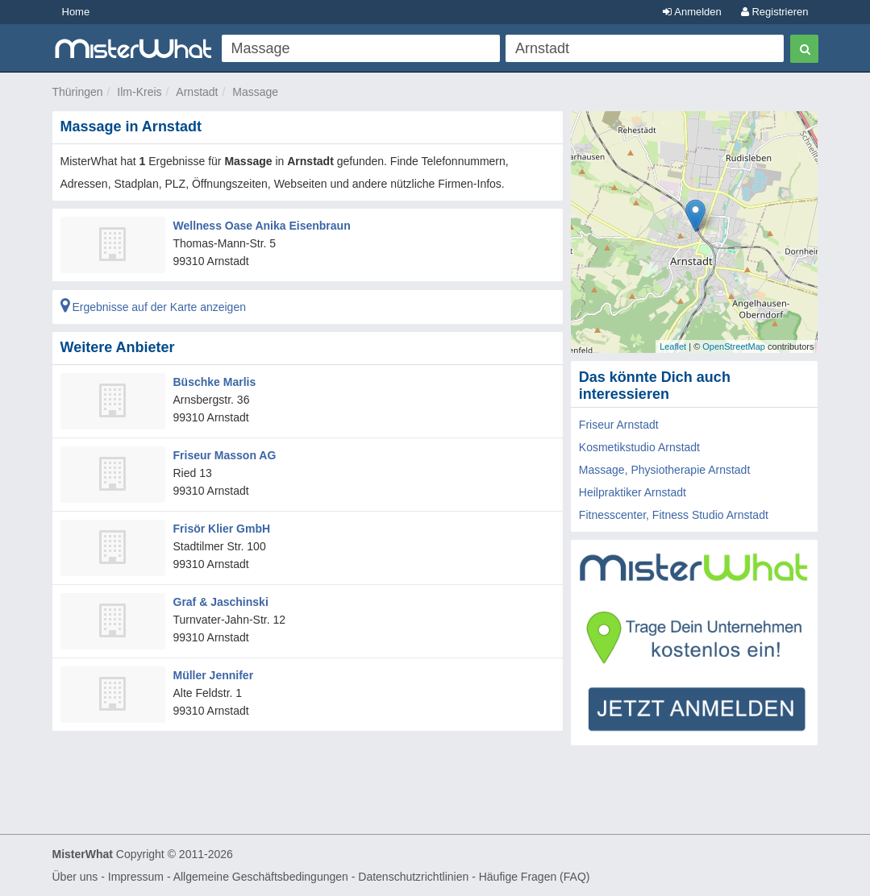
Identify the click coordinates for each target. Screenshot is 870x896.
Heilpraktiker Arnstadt (632, 492)
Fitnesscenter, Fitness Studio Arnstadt (673, 514)
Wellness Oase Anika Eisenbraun (262, 225)
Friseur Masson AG (225, 455)
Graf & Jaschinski (220, 601)
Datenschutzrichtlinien (413, 876)
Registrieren (775, 12)
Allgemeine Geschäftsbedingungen (260, 876)
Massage (255, 91)
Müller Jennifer (213, 675)
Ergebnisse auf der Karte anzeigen (153, 307)
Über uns (75, 876)
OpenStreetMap (733, 346)
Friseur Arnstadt (619, 424)
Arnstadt (197, 91)
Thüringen (77, 91)
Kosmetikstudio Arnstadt (639, 447)
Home (76, 12)
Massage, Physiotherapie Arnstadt (664, 469)
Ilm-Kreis (139, 91)
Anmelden (692, 12)
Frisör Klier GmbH (222, 528)
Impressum (136, 876)
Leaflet (673, 346)
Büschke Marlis (214, 381)
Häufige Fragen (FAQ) (534, 876)
